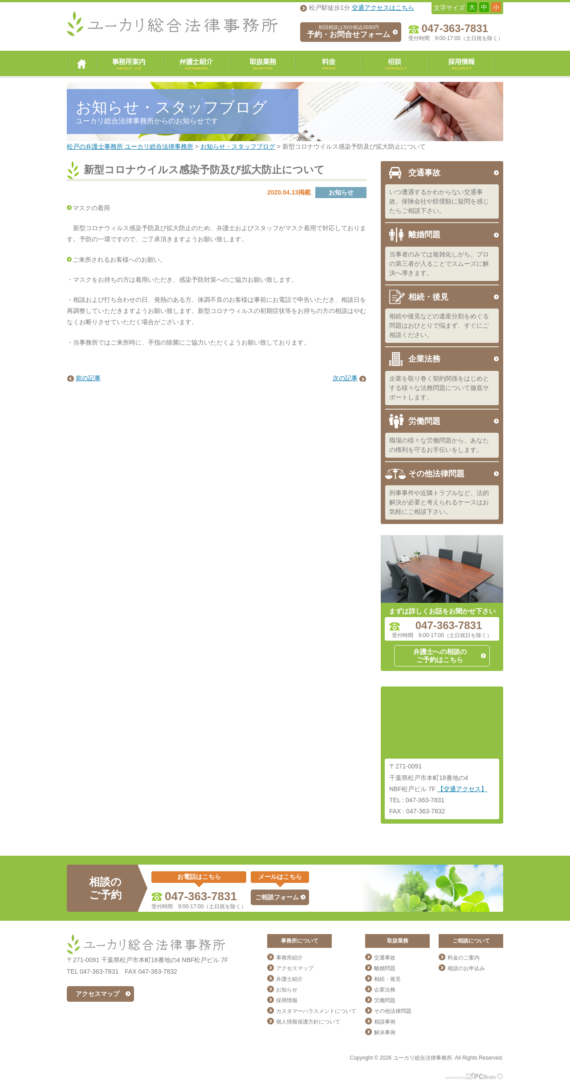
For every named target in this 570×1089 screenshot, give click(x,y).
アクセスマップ (97, 993)
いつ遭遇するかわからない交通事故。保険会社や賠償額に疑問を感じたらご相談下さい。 (439, 201)
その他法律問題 (436, 473)
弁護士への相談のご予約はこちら (440, 655)
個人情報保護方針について (308, 1022)
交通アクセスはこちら (383, 7)
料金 (328, 64)
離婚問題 (424, 234)
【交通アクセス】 (462, 788)
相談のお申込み (466, 968)
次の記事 (345, 378)
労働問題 (424, 421)
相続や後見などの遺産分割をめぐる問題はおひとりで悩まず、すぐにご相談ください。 (439, 325)
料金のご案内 (464, 958)
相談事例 (384, 1022)
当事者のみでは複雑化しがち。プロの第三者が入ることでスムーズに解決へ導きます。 (439, 263)
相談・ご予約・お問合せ (395, 64)
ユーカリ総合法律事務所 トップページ (82, 64)
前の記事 (88, 378)
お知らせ (286, 990)
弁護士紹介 (196, 64)
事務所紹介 (289, 958)
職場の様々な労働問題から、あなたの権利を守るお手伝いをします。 (439, 445)
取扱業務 (262, 64)
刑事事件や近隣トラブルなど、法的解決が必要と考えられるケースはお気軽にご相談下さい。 (439, 502)
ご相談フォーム (277, 897)
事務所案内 (130, 64)
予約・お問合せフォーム (348, 31)
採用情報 (461, 64)
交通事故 (424, 172)
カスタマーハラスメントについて (316, 1011)
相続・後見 (428, 297)
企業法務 (424, 358)
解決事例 (384, 1032)
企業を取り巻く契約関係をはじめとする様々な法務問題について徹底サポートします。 (439, 388)
